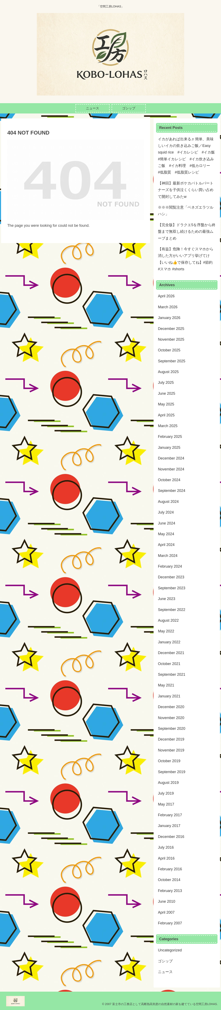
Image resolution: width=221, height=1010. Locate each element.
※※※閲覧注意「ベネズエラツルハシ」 (185, 210)
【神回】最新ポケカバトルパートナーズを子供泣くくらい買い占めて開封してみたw (185, 190)
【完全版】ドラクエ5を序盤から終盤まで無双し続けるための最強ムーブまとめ (186, 231)
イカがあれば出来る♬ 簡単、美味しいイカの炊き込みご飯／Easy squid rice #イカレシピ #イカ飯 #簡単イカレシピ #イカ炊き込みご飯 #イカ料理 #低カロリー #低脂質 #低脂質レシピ (187, 156)
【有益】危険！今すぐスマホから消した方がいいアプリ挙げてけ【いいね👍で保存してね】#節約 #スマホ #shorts (185, 259)
